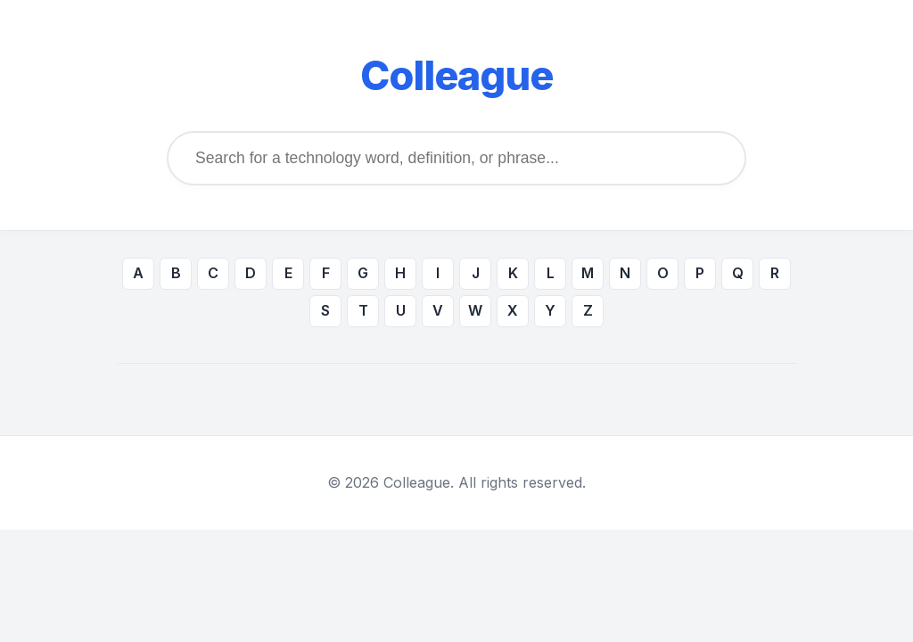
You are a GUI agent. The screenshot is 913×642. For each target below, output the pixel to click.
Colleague (456, 76)
